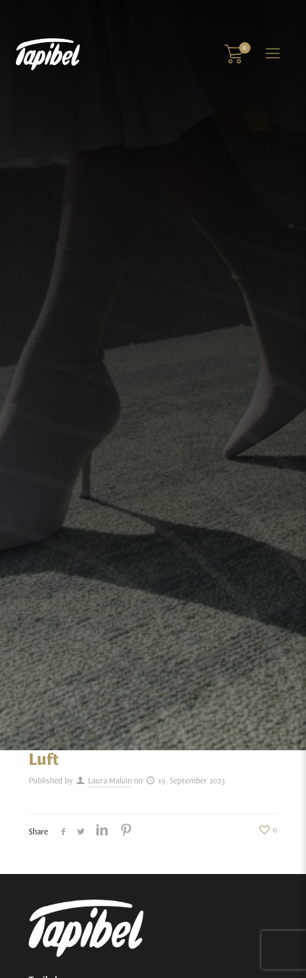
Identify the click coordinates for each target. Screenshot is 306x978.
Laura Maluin (110, 781)
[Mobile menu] (273, 54)
